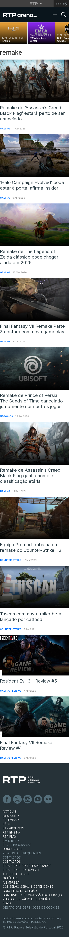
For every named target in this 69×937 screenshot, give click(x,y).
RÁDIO (7, 824)
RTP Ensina (11, 832)
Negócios (6, 416)
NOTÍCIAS (9, 811)
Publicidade (38, 921)
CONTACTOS (12, 861)
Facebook (7, 799)
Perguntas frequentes (22, 853)
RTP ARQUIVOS (13, 828)
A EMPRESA (11, 882)
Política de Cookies (47, 918)
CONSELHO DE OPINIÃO (20, 891)
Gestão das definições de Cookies (31, 907)
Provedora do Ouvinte (21, 870)
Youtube (38, 799)
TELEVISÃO (11, 820)
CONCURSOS (12, 849)
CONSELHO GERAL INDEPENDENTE (28, 886)
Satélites (10, 878)
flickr (48, 799)
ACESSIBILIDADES (16, 874)
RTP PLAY (9, 836)
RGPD (7, 903)
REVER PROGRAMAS (17, 845)
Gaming (5, 128)
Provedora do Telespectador (27, 866)
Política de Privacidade (17, 918)
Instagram (27, 799)
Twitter (17, 799)
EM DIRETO (11, 841)
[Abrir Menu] (56, 10)
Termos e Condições (16, 921)
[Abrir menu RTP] (34, 3)
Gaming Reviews (11, 690)
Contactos (12, 857)
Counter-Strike (11, 560)
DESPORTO (11, 816)
